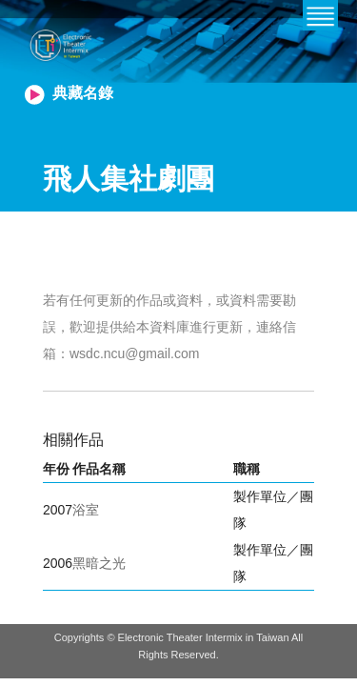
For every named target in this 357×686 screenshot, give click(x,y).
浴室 (85, 509)
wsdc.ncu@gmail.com (134, 353)
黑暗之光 (99, 563)
